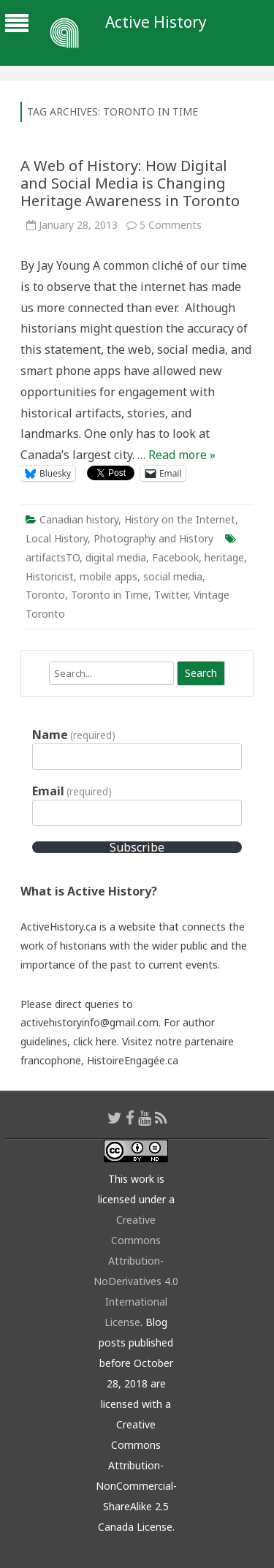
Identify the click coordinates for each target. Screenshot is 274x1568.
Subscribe (137, 847)
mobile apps (108, 576)
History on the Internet (179, 519)
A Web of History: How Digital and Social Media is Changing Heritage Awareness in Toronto (130, 183)
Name (73, 735)
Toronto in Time (109, 595)
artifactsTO (53, 557)
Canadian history (78, 519)
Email (72, 791)
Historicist (50, 576)
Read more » (182, 455)
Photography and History (153, 538)
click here (95, 1041)
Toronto (45, 595)
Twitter (171, 595)
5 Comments (171, 225)
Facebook (175, 557)
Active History (156, 22)
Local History (57, 538)
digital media (115, 557)
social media (172, 576)
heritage (224, 557)
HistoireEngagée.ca (132, 1060)
